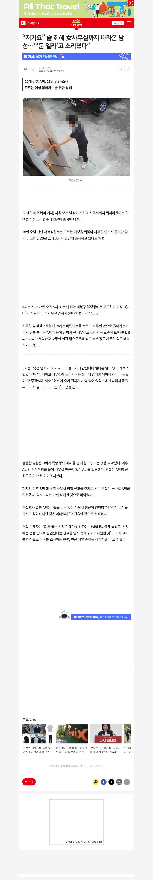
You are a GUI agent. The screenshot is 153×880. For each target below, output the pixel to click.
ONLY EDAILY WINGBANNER (76, 22)
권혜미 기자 (46, 68)
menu (129, 23)
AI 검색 (118, 23)
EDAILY (23, 23)
